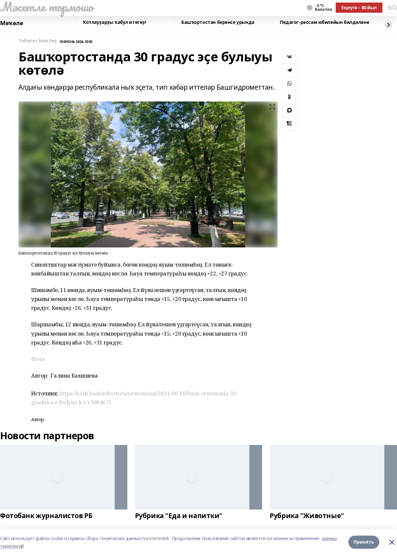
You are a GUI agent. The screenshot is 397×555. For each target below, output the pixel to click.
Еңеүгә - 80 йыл (359, 7)
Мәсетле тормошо (46, 7)
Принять (363, 542)
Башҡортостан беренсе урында (217, 22)
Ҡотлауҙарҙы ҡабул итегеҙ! (114, 22)
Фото (38, 359)
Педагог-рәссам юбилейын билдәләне (324, 22)
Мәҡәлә (11, 23)
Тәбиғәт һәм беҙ (37, 41)
